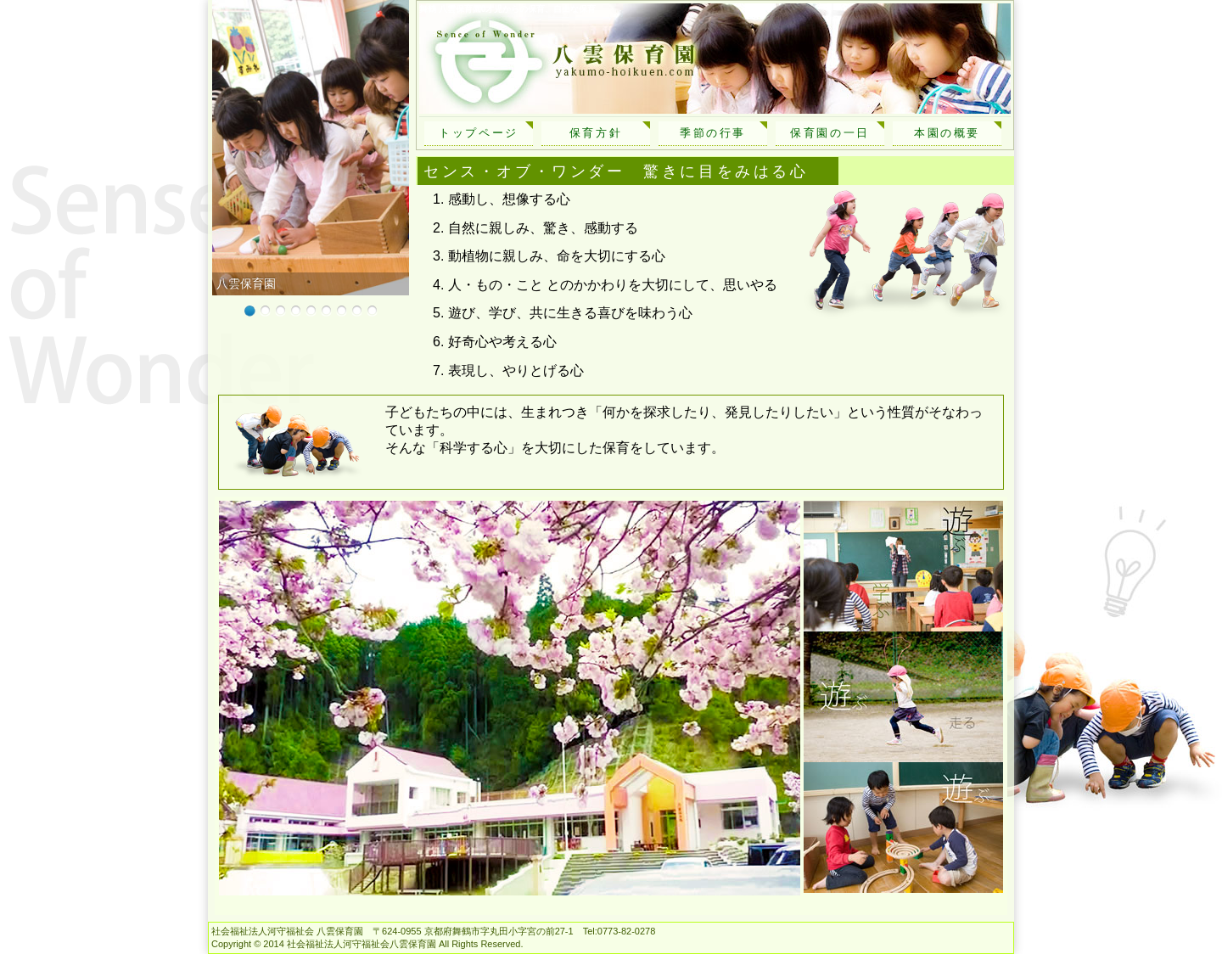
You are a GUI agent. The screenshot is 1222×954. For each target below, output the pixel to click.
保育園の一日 (830, 132)
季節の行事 (713, 132)
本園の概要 (947, 132)
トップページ (479, 132)
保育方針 (595, 132)
